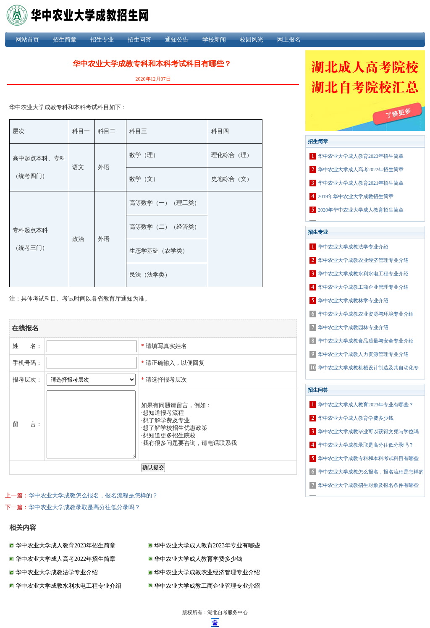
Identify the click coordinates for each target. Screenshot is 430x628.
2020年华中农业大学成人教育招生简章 (361, 210)
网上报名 (289, 40)
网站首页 (27, 40)
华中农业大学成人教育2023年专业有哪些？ (366, 405)
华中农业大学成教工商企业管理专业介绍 (207, 586)
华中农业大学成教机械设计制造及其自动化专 (368, 368)
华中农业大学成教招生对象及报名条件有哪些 (368, 485)
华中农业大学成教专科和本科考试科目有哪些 (368, 458)
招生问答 (139, 40)
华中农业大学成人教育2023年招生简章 (65, 545)
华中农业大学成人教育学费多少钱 (198, 559)
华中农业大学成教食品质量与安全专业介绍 (366, 341)
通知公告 (177, 40)
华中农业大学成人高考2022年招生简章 (65, 559)
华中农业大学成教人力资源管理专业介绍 (363, 354)
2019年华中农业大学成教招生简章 (355, 196)
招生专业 (102, 40)
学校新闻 (214, 40)
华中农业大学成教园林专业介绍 (353, 327)
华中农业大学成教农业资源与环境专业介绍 (366, 314)
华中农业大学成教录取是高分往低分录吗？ (84, 507)
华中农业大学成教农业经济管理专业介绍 (207, 572)
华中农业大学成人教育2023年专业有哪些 (207, 545)
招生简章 (64, 40)
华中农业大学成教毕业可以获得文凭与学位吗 (368, 431)
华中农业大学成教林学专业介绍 (353, 301)
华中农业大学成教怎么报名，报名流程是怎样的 (371, 472)
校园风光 (251, 40)
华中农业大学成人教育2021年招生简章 (361, 183)
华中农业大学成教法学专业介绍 (57, 572)
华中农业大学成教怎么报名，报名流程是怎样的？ (93, 495)
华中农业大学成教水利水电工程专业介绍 (68, 586)
